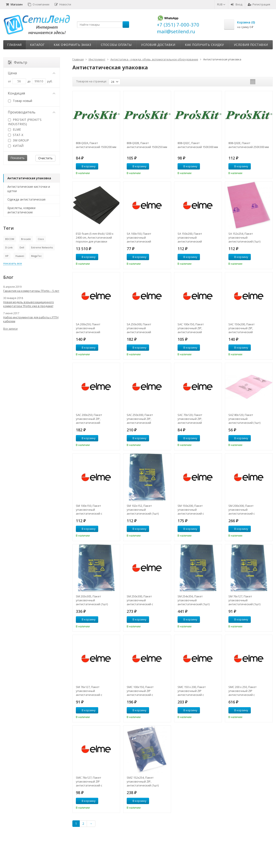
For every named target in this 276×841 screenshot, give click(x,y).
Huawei (19, 256)
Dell (22, 247)
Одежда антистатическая (26, 199)
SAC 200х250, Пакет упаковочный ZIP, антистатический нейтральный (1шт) (89, 419)
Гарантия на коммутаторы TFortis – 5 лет (31, 291)
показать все (12, 263)
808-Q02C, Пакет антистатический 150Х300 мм (198, 145)
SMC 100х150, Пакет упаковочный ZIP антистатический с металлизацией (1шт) (141, 691)
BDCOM (9, 239)
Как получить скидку (204, 45)
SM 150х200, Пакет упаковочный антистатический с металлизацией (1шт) (192, 509)
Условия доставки (158, 45)
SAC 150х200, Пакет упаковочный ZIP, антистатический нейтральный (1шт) (241, 328)
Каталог (37, 45)
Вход (236, 4)
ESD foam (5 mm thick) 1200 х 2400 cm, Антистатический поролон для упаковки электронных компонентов (95, 237)
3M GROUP (18, 140)
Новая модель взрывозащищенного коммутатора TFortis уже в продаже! (28, 304)
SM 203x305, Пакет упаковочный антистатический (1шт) (92, 600)
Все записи (10, 329)
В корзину (86, 166)
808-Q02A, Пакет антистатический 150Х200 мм (96, 145)
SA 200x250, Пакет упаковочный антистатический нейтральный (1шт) (89, 328)
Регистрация (259, 4)
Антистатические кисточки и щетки (28, 188)
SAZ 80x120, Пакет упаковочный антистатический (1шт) (244, 419)
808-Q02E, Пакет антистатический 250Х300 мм (248, 145)
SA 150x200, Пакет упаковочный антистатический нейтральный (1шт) (191, 237)
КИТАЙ (15, 146)
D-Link (9, 247)
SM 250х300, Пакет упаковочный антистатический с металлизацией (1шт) (141, 600)
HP (6, 256)
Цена (31, 73)
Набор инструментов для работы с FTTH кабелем (30, 319)
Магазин (14, 4)
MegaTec (36, 256)
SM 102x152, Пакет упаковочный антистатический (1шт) (143, 509)
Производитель (31, 112)
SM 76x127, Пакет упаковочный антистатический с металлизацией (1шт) (90, 691)
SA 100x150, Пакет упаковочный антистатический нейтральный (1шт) (140, 237)
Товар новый (20, 101)
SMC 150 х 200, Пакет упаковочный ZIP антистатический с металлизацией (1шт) (192, 691)
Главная (14, 45)
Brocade (26, 239)
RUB (221, 4)
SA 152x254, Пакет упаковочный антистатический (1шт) (244, 237)
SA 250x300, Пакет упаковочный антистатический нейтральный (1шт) (140, 328)
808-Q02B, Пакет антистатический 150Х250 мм (147, 145)
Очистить (45, 158)
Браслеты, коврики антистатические (21, 210)
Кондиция (31, 93)
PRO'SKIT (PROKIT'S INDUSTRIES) (25, 122)
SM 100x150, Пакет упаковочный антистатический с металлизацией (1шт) (90, 509)
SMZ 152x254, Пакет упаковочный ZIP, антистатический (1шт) (143, 781)
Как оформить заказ (72, 45)
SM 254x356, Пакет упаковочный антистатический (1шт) (193, 600)
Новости (63, 4)
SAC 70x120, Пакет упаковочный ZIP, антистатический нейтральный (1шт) (191, 419)
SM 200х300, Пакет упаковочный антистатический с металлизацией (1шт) (243, 509)
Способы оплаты (116, 45)
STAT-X (15, 135)
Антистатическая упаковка (29, 178)
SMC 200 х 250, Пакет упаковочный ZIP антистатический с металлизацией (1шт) (243, 691)
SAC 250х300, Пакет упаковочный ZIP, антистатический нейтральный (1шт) (140, 419)
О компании (38, 4)
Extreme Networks (42, 247)
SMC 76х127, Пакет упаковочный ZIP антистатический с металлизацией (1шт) (90, 781)
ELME (14, 129)
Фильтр (17, 62)
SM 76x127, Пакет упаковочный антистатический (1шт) (244, 600)
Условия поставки (251, 45)
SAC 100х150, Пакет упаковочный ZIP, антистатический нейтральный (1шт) (191, 328)
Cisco (41, 239)
